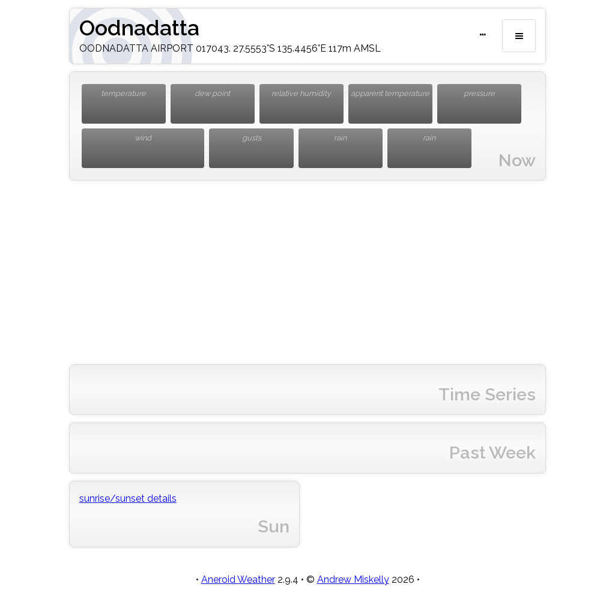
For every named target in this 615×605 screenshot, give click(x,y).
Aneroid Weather (238, 579)
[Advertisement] (307, 272)
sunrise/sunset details (128, 498)
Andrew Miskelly (353, 579)
